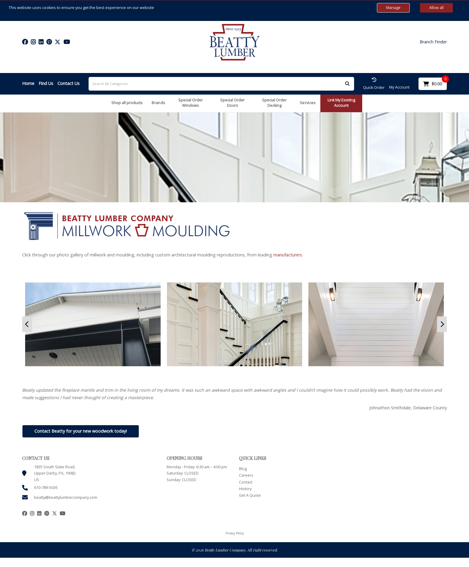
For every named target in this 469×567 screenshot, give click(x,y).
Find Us (46, 83)
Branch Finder (433, 42)
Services (308, 102)
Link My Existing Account (341, 103)
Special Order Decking (274, 103)
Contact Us (68, 83)
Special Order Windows (190, 103)
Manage (393, 7)
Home (28, 83)
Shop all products (127, 102)
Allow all (436, 7)
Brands (158, 102)
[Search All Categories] (221, 84)
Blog (243, 468)
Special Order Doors (232, 103)
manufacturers (287, 255)
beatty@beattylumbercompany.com (65, 497)
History (245, 488)
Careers (246, 475)
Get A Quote (250, 495)
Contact (245, 482)
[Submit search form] (347, 83)
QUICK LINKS (252, 458)
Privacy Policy (235, 533)
